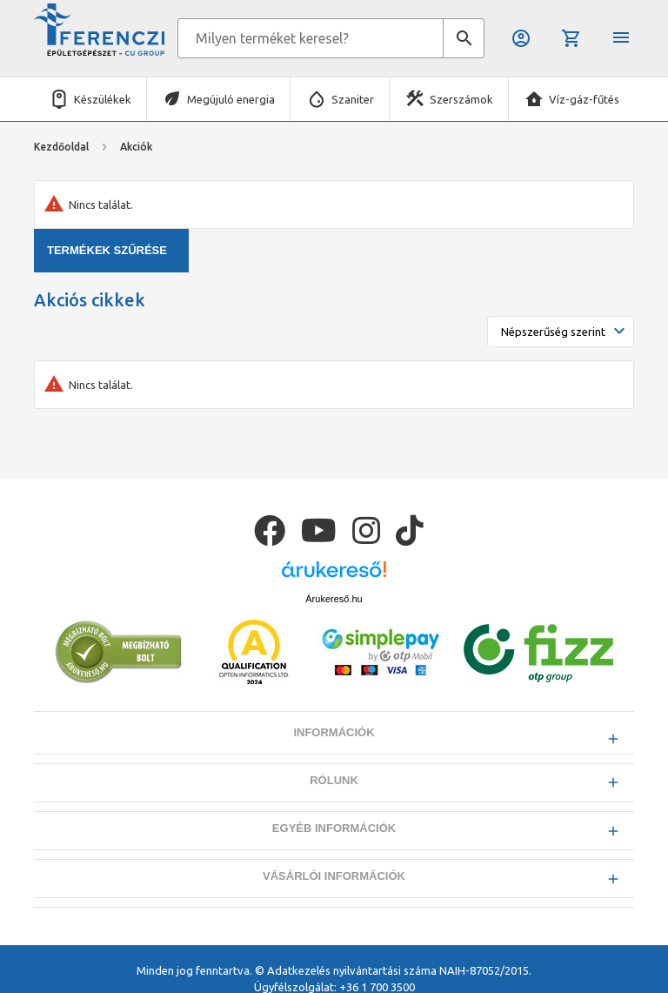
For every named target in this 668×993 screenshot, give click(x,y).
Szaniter (352, 99)
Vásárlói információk (334, 875)
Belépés (521, 38)
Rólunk (334, 780)
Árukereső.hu (333, 599)
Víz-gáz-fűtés (584, 99)
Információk (333, 732)
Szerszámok (461, 99)
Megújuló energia (231, 99)
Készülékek (102, 99)
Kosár (571, 38)
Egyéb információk (334, 828)
